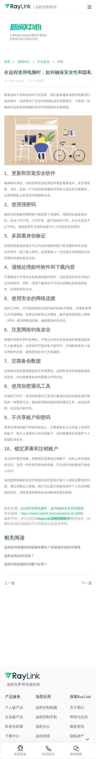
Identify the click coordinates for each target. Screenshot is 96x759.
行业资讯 (39, 80)
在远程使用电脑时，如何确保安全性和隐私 (52, 508)
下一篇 (86, 583)
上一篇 (9, 583)
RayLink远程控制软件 (53, 518)
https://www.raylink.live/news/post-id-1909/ (52, 513)
